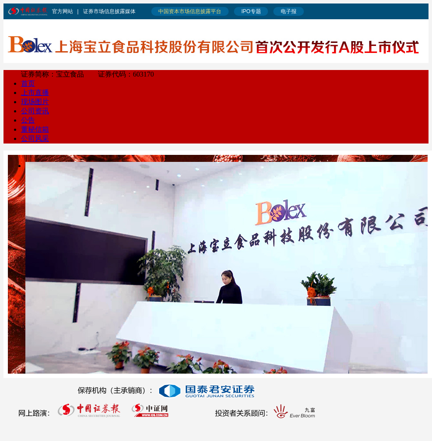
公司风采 (35, 138)
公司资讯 (35, 111)
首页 (28, 83)
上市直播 (35, 92)
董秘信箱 (35, 129)
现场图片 (35, 101)
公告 (28, 120)
